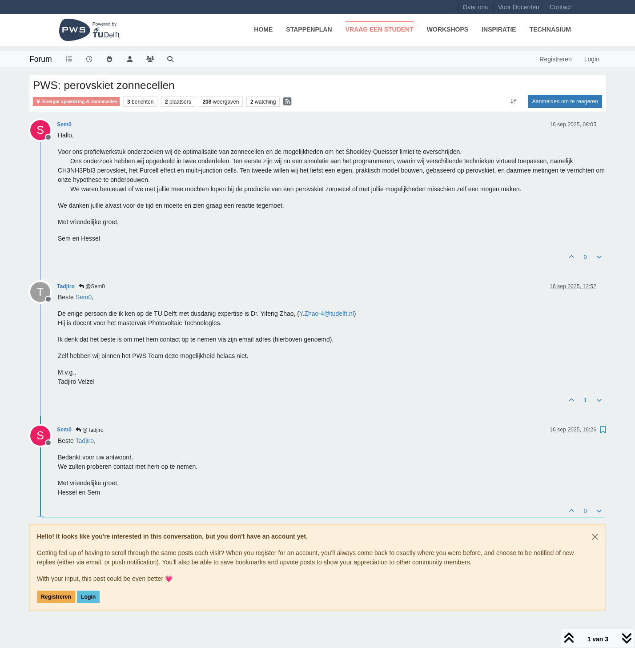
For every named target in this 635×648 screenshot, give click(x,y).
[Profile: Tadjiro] (85, 440)
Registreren (56, 597)
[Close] (595, 537)
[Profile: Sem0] (84, 297)
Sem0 (64, 124)
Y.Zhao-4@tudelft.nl (326, 313)
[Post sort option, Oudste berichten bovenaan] (513, 101)
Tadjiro (66, 286)
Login (88, 597)
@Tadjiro (90, 430)
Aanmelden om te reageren (565, 101)
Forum (40, 59)
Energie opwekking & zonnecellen (76, 102)
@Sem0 (92, 286)
